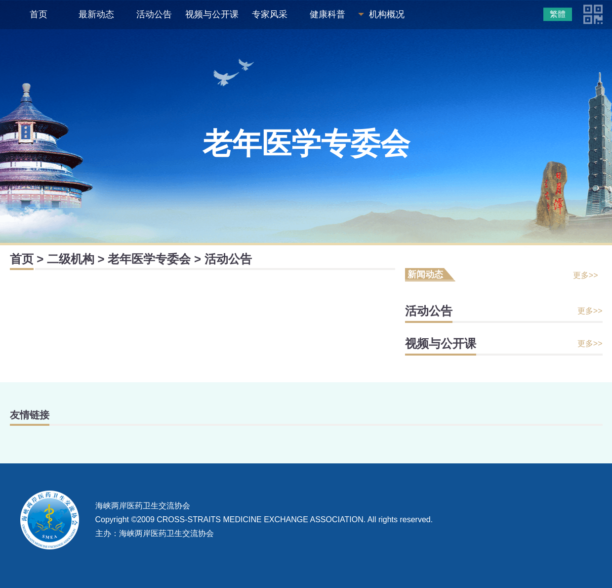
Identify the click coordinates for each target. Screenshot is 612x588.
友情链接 (29, 414)
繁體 (558, 14)
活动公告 (154, 14)
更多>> (585, 275)
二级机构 (70, 259)
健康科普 (327, 14)
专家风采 (269, 14)
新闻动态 (425, 274)
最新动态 (96, 14)
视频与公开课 (212, 14)
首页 (38, 14)
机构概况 (387, 14)
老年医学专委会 (149, 259)
